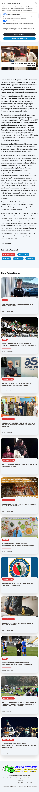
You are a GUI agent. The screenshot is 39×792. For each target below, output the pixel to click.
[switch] (5, 21)
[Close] (36, 3)
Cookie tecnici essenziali (14, 14)
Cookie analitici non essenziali (15, 21)
